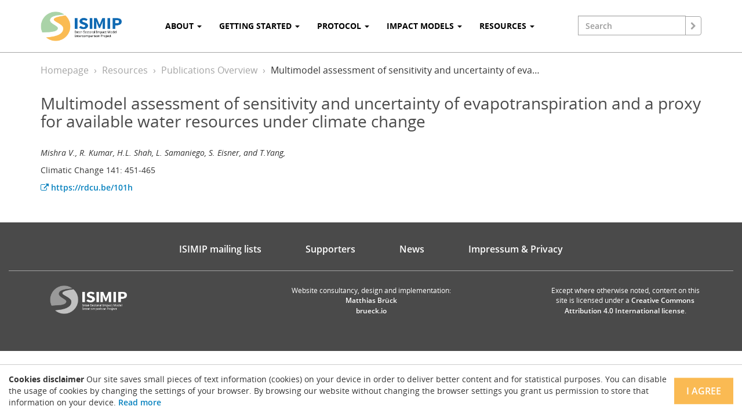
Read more (139, 402)
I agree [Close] (703, 391)
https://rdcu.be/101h (87, 187)
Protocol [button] (343, 25)
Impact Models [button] (424, 25)
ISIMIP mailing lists (220, 249)
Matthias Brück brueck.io (371, 305)
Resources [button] (506, 25)
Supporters (330, 249)
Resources (125, 70)
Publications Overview (209, 70)
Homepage (65, 70)
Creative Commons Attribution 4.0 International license (630, 305)
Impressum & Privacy (515, 249)
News (411, 249)
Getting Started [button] (259, 25)
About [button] (183, 25)
